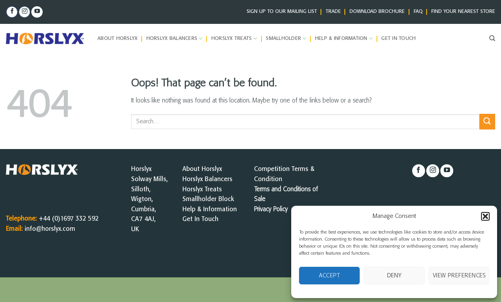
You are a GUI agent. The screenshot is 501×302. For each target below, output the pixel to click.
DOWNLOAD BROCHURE (377, 11)
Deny (394, 276)
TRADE (333, 11)
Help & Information (344, 38)
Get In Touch (200, 219)
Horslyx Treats (234, 38)
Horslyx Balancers (174, 38)
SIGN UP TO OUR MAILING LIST (282, 11)
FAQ (418, 11)
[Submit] (487, 121)
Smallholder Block (208, 199)
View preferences (459, 276)
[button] (485, 216)
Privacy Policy (271, 209)
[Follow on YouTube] (37, 12)
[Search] (492, 38)
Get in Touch (398, 38)
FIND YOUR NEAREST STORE (463, 11)
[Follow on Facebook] (12, 12)
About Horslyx (117, 38)
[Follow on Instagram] (24, 12)
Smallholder (286, 38)
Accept (329, 276)
